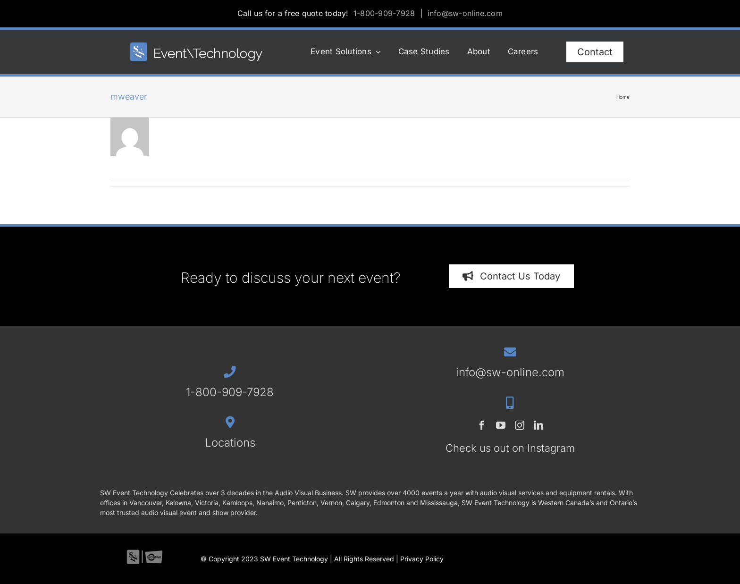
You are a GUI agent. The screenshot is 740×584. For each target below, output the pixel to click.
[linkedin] (538, 425)
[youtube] (500, 425)
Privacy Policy (422, 559)
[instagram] (519, 425)
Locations (230, 442)
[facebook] (482, 425)
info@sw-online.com (465, 13)
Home (623, 97)
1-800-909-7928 (384, 13)
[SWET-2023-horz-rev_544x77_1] (196, 46)
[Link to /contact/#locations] (230, 422)
